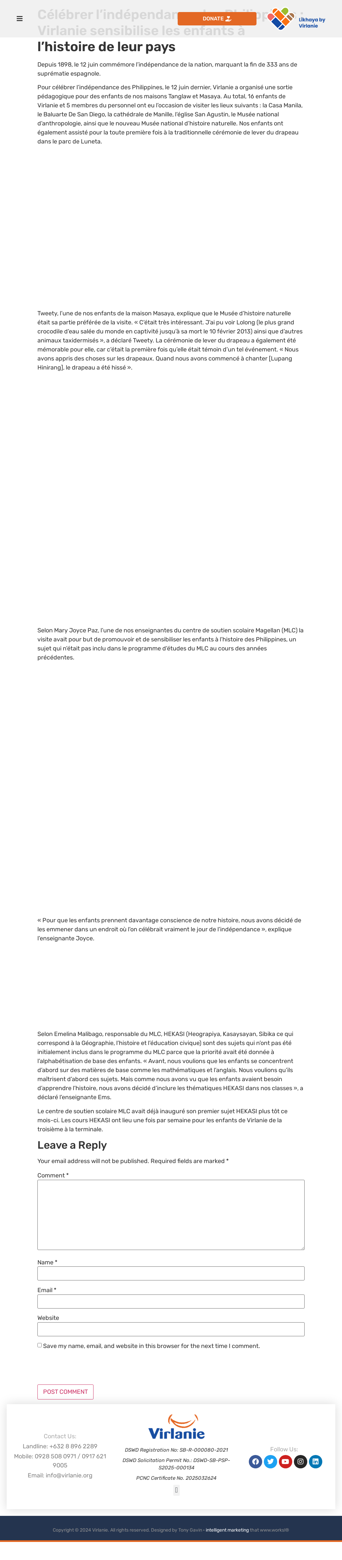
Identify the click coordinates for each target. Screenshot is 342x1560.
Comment (53, 1175)
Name (47, 1262)
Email (46, 1290)
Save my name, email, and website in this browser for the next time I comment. (151, 1346)
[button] (176, 1490)
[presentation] (88, 1368)
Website (48, 1318)
